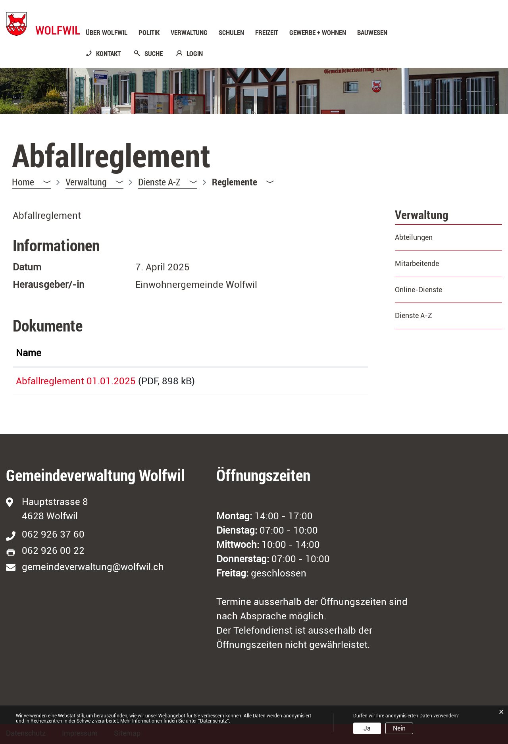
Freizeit (266, 33)
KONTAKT (108, 54)
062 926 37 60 (53, 534)
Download (330, 380)
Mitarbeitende (417, 263)
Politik (149, 33)
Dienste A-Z (413, 315)
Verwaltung (189, 33)
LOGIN (195, 54)
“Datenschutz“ (213, 721)
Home (23, 181)
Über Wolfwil (106, 33)
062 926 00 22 (53, 550)
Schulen (231, 33)
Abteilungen (414, 237)
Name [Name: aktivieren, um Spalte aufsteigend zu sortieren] (28, 353)
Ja (367, 728)
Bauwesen (372, 33)
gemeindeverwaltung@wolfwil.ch (93, 566)
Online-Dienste (418, 289)
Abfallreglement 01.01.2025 (76, 381)
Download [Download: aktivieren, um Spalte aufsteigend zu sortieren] (317, 353)
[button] (94, 182)
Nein (399, 728)
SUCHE (153, 54)
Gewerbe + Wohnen (317, 33)
